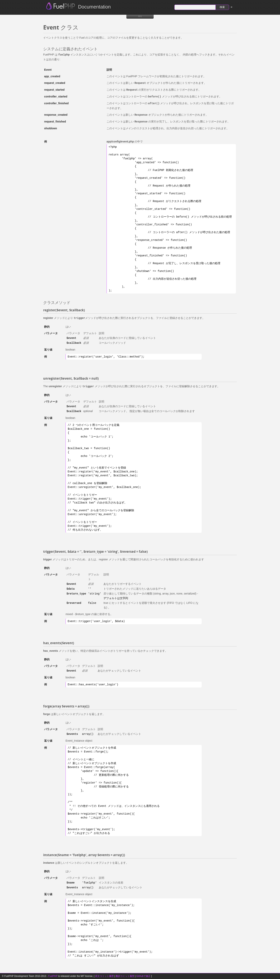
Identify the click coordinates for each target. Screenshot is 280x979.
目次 (140, 16)
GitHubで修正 (143, 976)
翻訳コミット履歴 (125, 976)
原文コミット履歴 (104, 976)
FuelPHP (53, 976)
